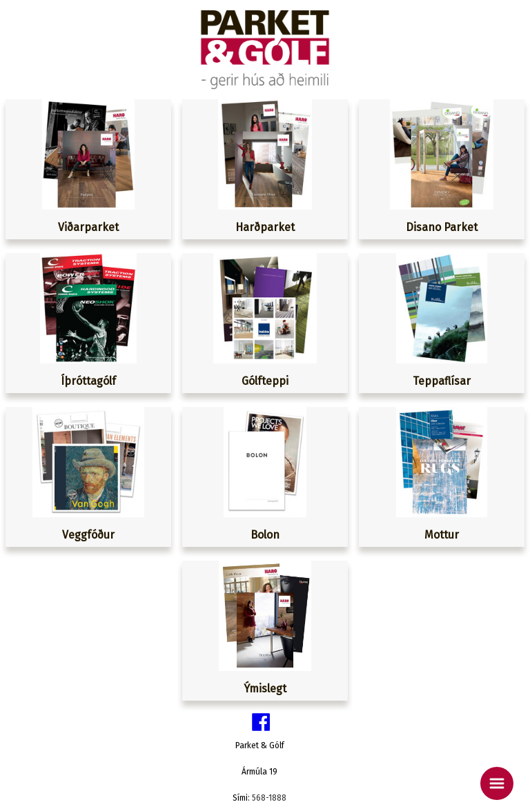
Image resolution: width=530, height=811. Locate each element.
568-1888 (269, 798)
